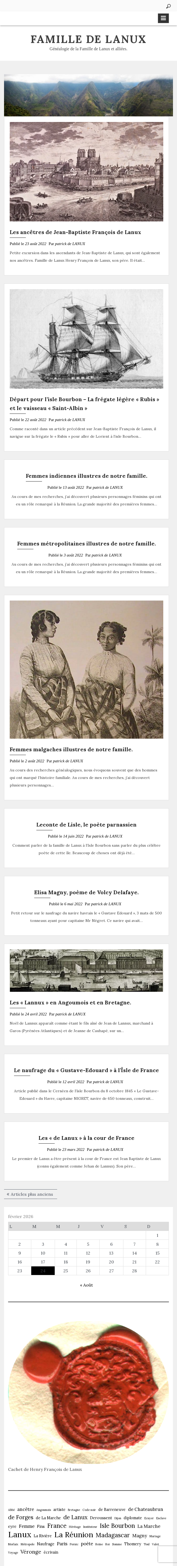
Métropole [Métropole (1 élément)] (27, 1544)
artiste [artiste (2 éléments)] (59, 1509)
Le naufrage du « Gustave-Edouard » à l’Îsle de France (86, 1070)
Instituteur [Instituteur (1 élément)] (90, 1527)
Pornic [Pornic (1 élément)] (74, 1544)
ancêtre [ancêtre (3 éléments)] (25, 1509)
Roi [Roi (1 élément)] (107, 1544)
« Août (86, 1285)
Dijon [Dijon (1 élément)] (117, 1518)
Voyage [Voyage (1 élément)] (13, 1552)
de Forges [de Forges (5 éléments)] (20, 1517)
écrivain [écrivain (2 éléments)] (51, 1552)
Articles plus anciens (32, 1194)
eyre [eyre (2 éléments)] (12, 1526)
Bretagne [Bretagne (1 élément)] (74, 1510)
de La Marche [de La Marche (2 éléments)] (48, 1517)
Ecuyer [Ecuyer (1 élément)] (149, 1518)
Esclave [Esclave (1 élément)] (161, 1518)
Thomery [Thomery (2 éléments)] (132, 1544)
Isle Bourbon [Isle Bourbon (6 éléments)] (117, 1525)
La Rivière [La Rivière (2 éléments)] (43, 1535)
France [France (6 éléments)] (57, 1525)
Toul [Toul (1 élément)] (147, 1544)
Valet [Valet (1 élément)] (155, 1544)
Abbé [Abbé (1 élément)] (11, 1510)
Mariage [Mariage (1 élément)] (155, 1536)
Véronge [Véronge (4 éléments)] (30, 1552)
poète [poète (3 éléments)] (87, 1544)
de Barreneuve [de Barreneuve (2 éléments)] (112, 1509)
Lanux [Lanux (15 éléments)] (19, 1534)
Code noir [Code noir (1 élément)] (89, 1510)
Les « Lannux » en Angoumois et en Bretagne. (70, 1002)
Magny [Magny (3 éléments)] (139, 1536)
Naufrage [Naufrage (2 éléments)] (45, 1544)
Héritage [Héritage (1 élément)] (75, 1527)
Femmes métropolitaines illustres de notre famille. (86, 543)
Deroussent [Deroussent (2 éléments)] (101, 1517)
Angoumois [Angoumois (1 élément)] (43, 1510)
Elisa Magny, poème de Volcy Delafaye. (86, 892)
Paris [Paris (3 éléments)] (62, 1544)
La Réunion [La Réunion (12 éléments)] (73, 1534)
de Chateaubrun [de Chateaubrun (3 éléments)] (145, 1509)
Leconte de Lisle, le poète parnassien (86, 824)
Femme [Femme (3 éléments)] (26, 1526)
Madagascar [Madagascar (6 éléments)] (113, 1535)
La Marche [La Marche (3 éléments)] (148, 1526)
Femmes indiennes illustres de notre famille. (86, 475)
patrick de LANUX (70, 244)
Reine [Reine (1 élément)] (99, 1544)
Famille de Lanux (88, 39)
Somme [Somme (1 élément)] (117, 1544)
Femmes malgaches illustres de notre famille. (71, 749)
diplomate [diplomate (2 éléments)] (133, 1517)
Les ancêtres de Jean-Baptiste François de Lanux (75, 232)
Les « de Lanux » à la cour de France (86, 1137)
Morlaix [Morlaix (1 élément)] (13, 1544)
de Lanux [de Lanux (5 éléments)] (75, 1517)
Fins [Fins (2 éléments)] (41, 1526)
